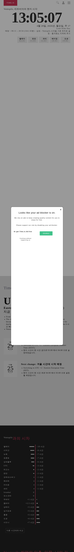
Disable (46, 233)
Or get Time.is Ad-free (23, 231)
